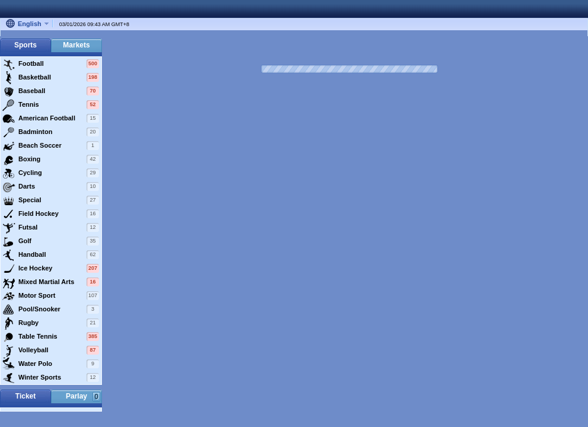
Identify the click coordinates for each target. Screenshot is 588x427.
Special (50, 200)
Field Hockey (50, 214)
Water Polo (50, 364)
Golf (50, 241)
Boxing (50, 159)
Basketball (50, 77)
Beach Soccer (50, 145)
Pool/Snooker (50, 309)
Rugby (50, 323)
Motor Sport (50, 295)
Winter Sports (50, 377)
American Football (50, 118)
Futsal (50, 227)
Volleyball (50, 350)
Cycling (50, 173)
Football (50, 64)
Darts (50, 186)
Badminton (50, 132)
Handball (50, 255)
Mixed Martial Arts (50, 282)
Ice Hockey (50, 268)
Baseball (50, 91)
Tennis (50, 104)
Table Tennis (50, 336)
